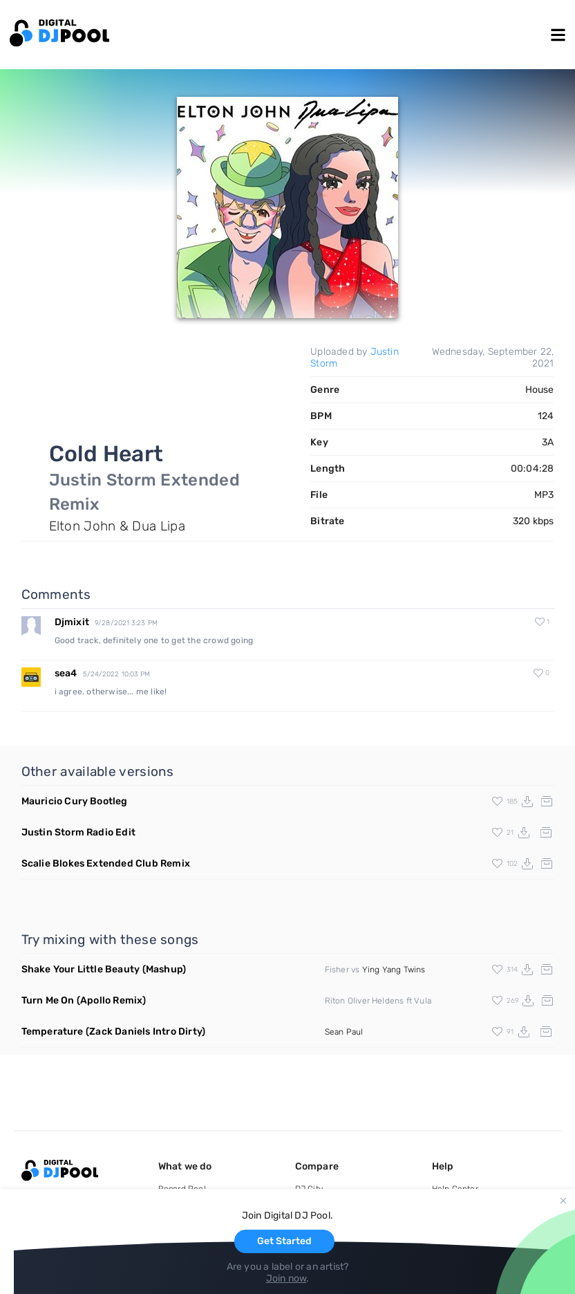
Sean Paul (344, 1032)
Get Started (284, 1241)
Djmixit (72, 622)
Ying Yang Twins (394, 969)
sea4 (66, 673)
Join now (286, 1278)
